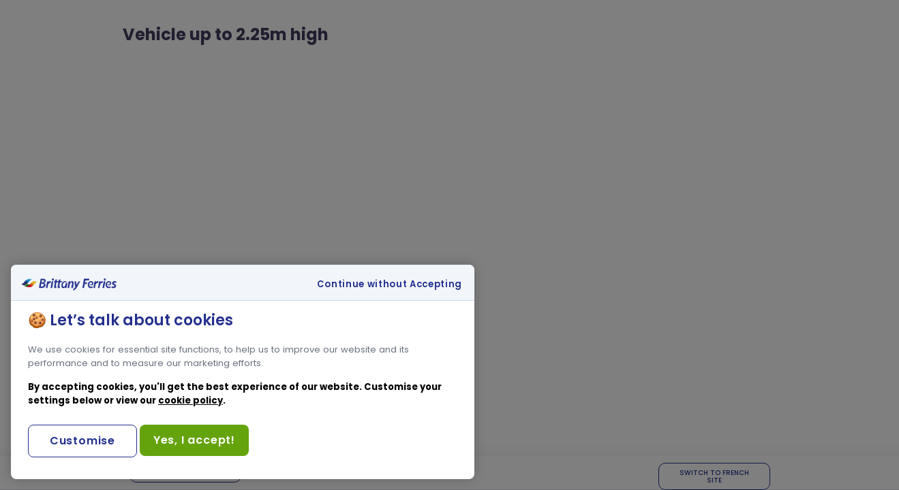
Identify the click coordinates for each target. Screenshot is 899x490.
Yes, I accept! (194, 440)
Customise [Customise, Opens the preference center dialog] (82, 440)
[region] (242, 372)
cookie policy (190, 400)
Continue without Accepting (389, 284)
